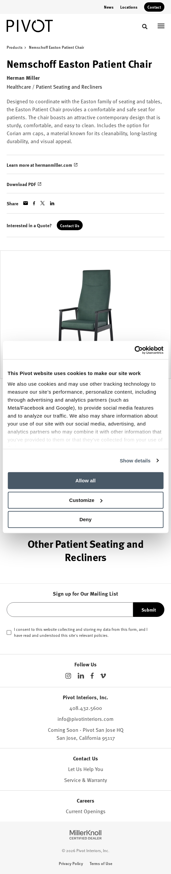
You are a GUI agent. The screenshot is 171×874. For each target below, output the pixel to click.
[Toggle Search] (144, 26)
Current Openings (86, 811)
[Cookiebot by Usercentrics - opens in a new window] (134, 350)
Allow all (85, 480)
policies (101, 635)
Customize (85, 500)
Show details (135, 460)
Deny (85, 519)
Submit (148, 609)
